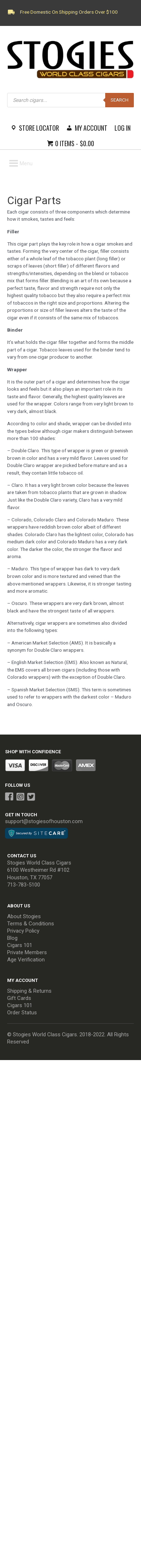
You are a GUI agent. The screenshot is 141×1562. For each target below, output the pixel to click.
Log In (123, 128)
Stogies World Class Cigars (39, 862)
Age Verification (26, 959)
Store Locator (39, 128)
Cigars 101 (19, 945)
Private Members (27, 952)
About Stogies (24, 916)
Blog (12, 938)
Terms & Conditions (30, 923)
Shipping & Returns (29, 991)
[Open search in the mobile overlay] (70, 100)
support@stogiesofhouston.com (44, 821)
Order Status (22, 1012)
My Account (91, 128)
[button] (26, 163)
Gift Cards (19, 998)
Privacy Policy (23, 931)
